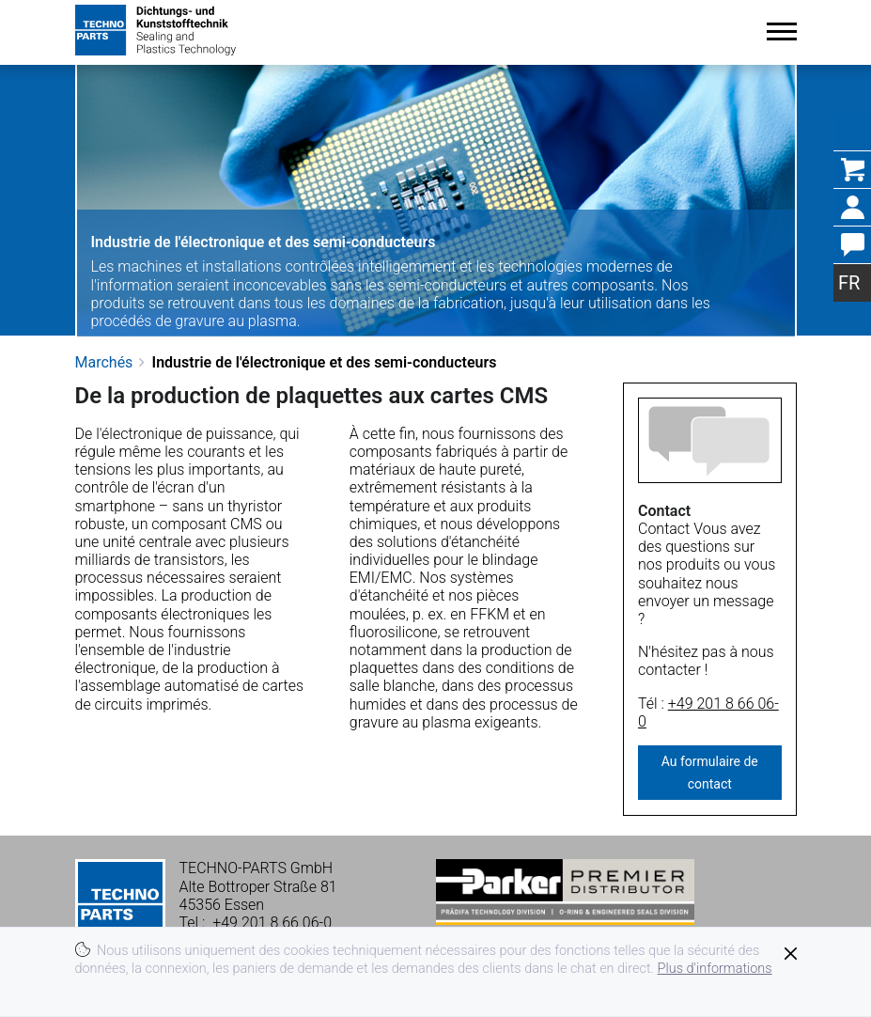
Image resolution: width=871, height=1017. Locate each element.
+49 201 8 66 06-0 (708, 712)
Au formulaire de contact (709, 772)
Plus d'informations (715, 969)
